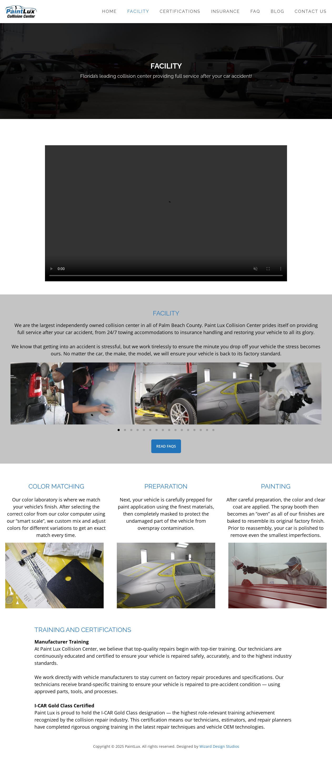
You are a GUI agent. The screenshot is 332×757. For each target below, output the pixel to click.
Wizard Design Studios (219, 746)
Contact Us (311, 11)
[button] (119, 430)
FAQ (255, 11)
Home (109, 11)
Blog (277, 11)
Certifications (180, 11)
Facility (138, 11)
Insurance (225, 11)
